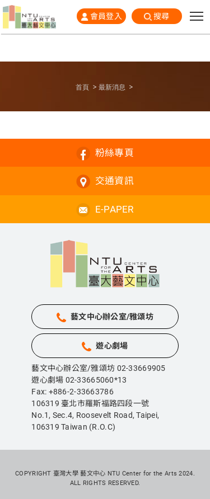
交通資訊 (114, 180)
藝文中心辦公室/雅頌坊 (112, 316)
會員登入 (106, 16)
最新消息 (112, 87)
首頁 (82, 87)
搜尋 (161, 16)
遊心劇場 (112, 345)
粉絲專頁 (114, 152)
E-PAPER (114, 209)
